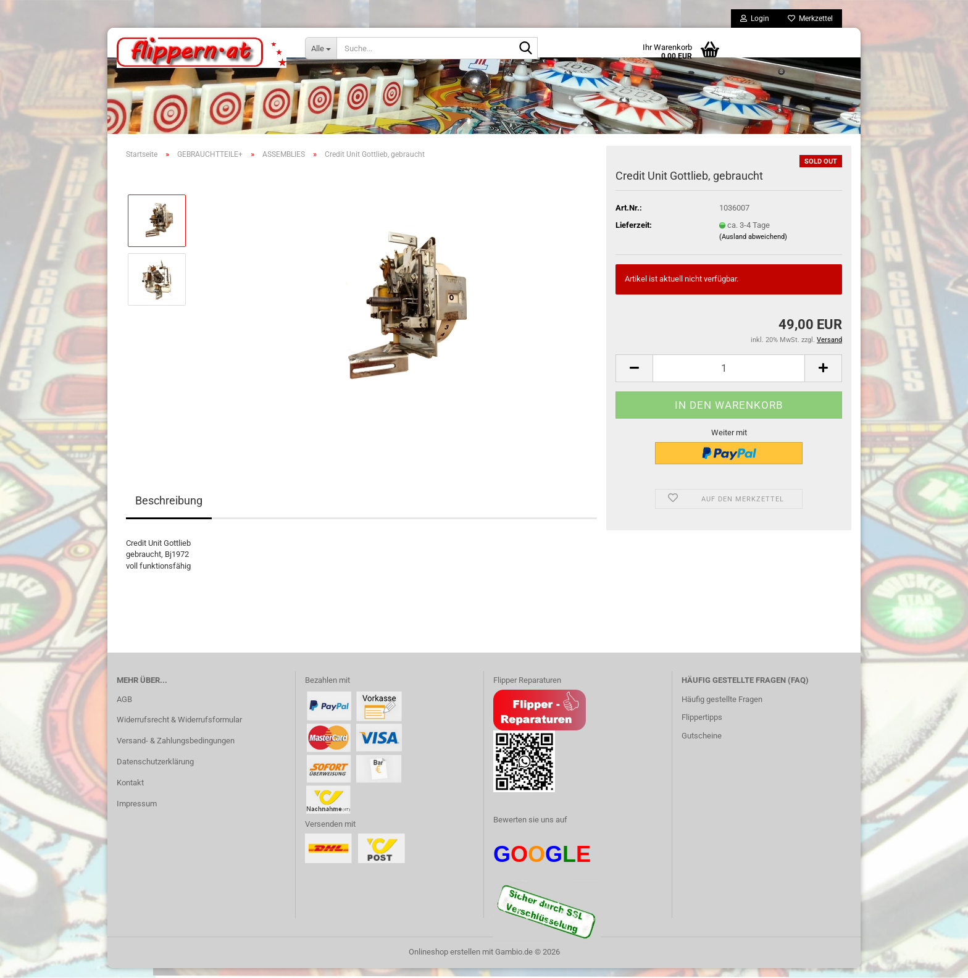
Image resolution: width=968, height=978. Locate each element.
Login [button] (754, 18)
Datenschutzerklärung (155, 771)
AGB (124, 709)
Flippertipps (702, 727)
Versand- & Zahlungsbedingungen (176, 750)
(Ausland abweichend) (753, 247)
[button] (634, 378)
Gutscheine (702, 745)
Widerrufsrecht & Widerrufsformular (179, 729)
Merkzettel (810, 18)
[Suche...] (320, 48)
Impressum (137, 813)
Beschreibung (168, 510)
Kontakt (130, 792)
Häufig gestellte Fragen (722, 709)
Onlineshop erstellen (444, 961)
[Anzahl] (729, 378)
